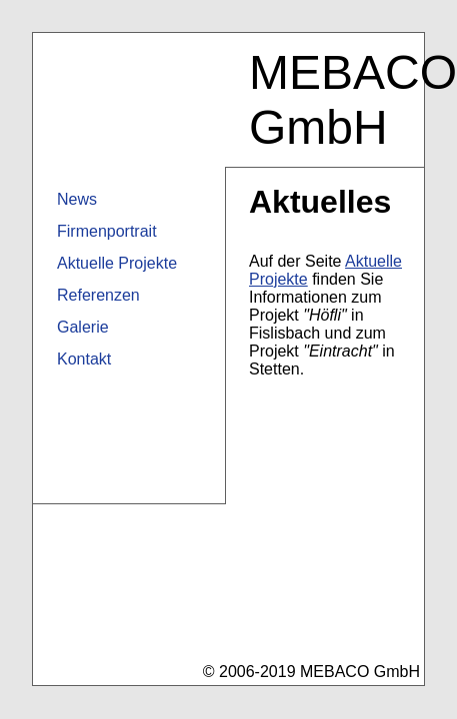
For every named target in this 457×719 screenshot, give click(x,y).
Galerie (83, 327)
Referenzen (98, 295)
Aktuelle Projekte (117, 263)
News (77, 199)
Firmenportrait (107, 231)
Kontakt (84, 359)
